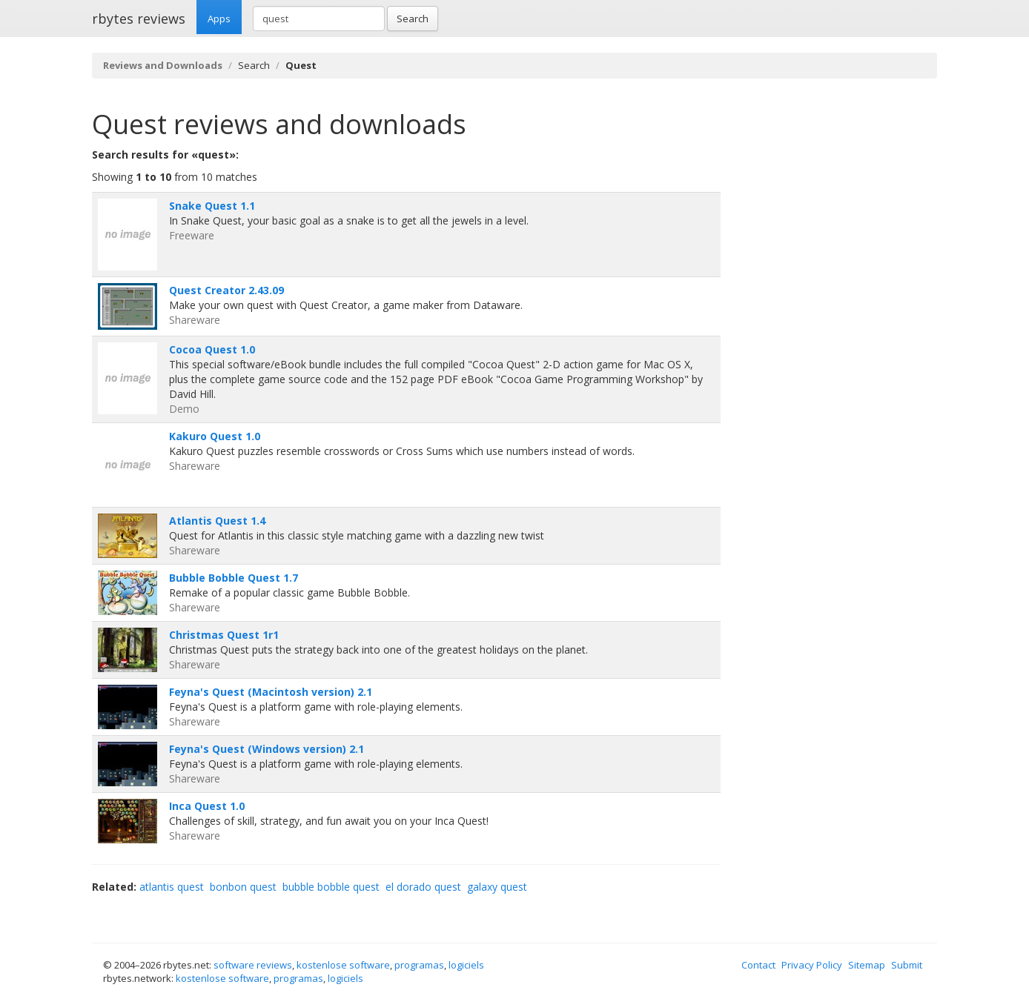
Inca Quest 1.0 (207, 806)
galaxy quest (497, 887)
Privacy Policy (811, 965)
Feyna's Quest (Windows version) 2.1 (266, 749)
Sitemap (866, 965)
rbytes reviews (138, 18)
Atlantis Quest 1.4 (217, 521)
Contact (758, 965)
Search (413, 18)
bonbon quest (243, 887)
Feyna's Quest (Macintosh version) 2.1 (270, 692)
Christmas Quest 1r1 (224, 635)
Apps (219, 18)
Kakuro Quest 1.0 (214, 436)
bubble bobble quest (331, 887)
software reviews (253, 965)
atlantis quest (171, 887)
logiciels (466, 965)
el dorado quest (423, 887)
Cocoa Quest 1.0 (212, 349)
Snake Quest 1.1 (212, 206)
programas (419, 965)
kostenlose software (343, 965)
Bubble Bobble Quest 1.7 (233, 578)
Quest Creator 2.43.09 (226, 290)
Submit (906, 965)
